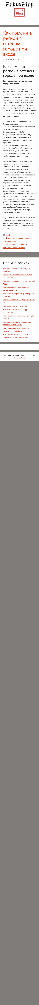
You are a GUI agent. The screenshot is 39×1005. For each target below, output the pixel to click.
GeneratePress (19, 358)
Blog (8, 235)
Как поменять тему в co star (15, 306)
